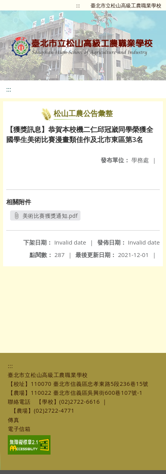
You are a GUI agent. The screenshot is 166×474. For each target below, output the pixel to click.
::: (78, 5)
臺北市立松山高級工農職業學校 (126, 5)
